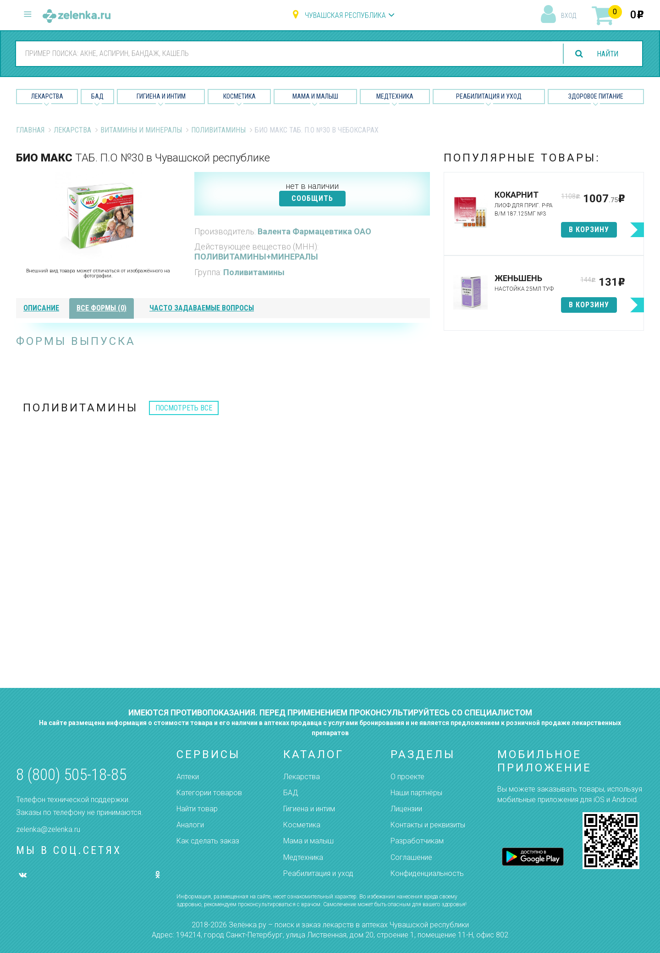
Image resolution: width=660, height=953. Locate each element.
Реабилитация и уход (489, 96)
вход (568, 15)
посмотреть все (183, 408)
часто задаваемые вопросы (201, 308)
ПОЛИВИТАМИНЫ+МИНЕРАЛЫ (256, 256)
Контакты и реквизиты (427, 824)
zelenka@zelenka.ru (48, 829)
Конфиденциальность (427, 873)
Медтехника (394, 96)
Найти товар (197, 808)
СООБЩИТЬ (312, 198)
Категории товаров (209, 792)
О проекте (407, 776)
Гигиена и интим (309, 808)
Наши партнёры (416, 792)
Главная (30, 130)
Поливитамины (218, 130)
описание (41, 308)
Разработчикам (417, 841)
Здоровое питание (595, 96)
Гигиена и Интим (161, 96)
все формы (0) (101, 308)
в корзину (589, 229)
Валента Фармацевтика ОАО (314, 231)
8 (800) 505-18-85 (71, 774)
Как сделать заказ (207, 841)
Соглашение (411, 857)
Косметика (239, 96)
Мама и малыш (315, 96)
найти (607, 54)
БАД (97, 96)
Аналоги (190, 824)
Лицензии (406, 808)
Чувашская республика (345, 15)
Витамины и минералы (141, 130)
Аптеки (187, 776)
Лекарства (47, 96)
